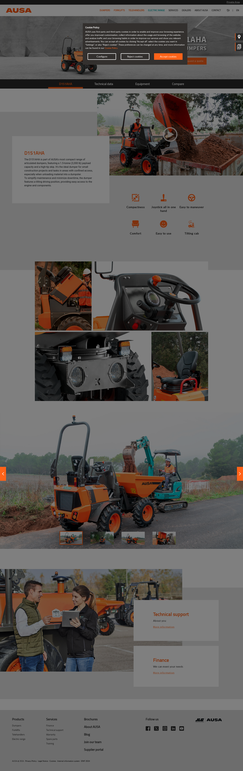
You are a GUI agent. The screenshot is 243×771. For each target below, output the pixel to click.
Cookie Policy (111, 47)
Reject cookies (135, 56)
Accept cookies (168, 56)
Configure (102, 56)
